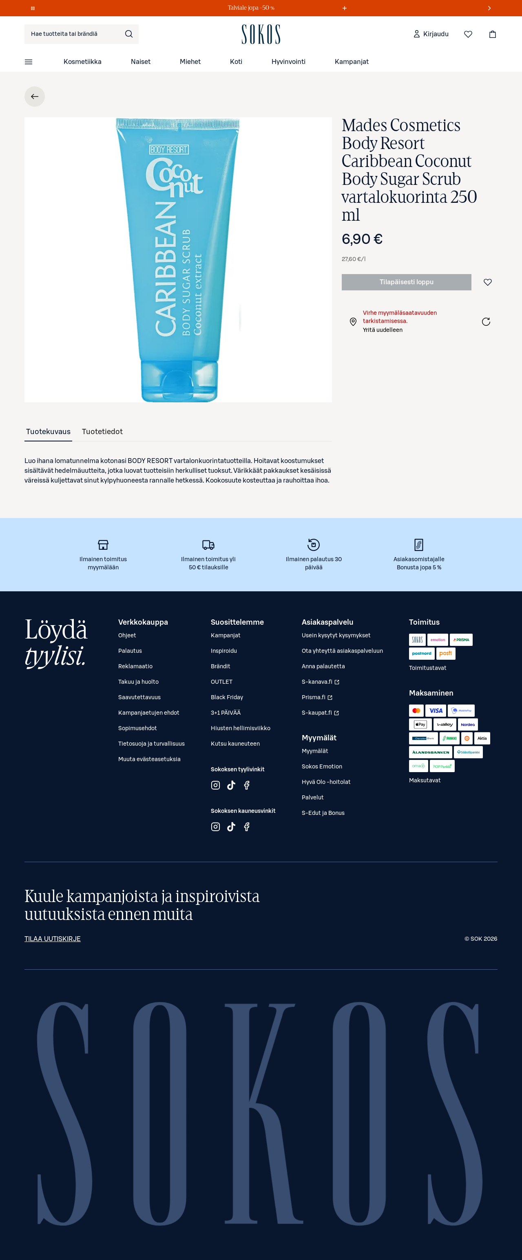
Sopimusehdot (137, 728)
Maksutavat (425, 781)
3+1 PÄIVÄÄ (226, 713)
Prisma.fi (321, 700)
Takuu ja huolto (138, 682)
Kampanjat (352, 62)
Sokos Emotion (322, 767)
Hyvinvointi (288, 62)
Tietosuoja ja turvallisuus (151, 744)
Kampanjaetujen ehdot (148, 713)
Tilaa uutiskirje (52, 939)
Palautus (130, 651)
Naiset (140, 62)
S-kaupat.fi (321, 715)
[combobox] (81, 34)
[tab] (48, 431)
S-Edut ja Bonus (323, 813)
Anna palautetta (323, 667)
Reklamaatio (135, 667)
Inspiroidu (224, 651)
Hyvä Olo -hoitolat (326, 782)
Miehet (190, 62)
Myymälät (315, 751)
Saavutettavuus (139, 697)
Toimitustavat (428, 668)
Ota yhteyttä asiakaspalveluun (342, 651)
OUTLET (221, 682)
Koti (236, 62)
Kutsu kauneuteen (235, 744)
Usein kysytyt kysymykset (336, 636)
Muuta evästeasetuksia (149, 759)
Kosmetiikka (83, 62)
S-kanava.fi (321, 684)
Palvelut (313, 798)
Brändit (220, 667)
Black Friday (227, 697)
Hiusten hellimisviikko (240, 728)
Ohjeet (127, 636)
